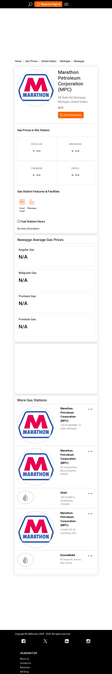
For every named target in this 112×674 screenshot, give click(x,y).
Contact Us (25, 663)
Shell (63, 492)
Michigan (65, 61)
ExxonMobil (67, 555)
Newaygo (79, 61)
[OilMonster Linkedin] (67, 641)
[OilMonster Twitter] (45, 641)
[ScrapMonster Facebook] (24, 641)
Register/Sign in (48, 4)
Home (18, 61)
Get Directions (71, 115)
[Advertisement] (56, 33)
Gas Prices (31, 61)
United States (48, 61)
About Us (24, 659)
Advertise (25, 667)
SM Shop (24, 671)
